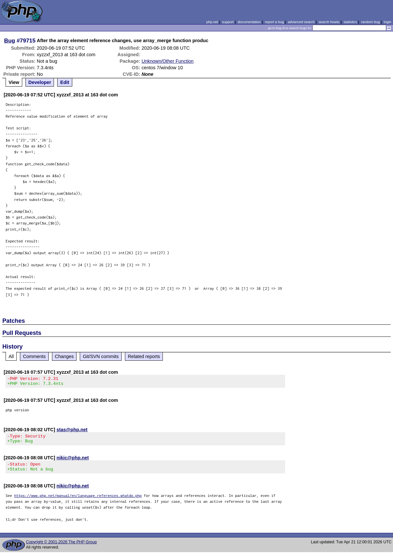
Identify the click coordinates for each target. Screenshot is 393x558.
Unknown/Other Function (168, 61)
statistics (350, 22)
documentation (249, 22)
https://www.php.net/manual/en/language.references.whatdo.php (78, 501)
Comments (34, 356)
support (228, 22)
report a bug (274, 22)
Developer (39, 82)
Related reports (144, 356)
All (11, 356)
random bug (370, 22)
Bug (9, 40)
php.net (212, 22)
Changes (64, 356)
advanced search (301, 22)
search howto (328, 22)
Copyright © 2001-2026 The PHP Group (61, 548)
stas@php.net (72, 431)
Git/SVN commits (101, 356)
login (387, 22)
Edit (64, 82)
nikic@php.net (73, 461)
